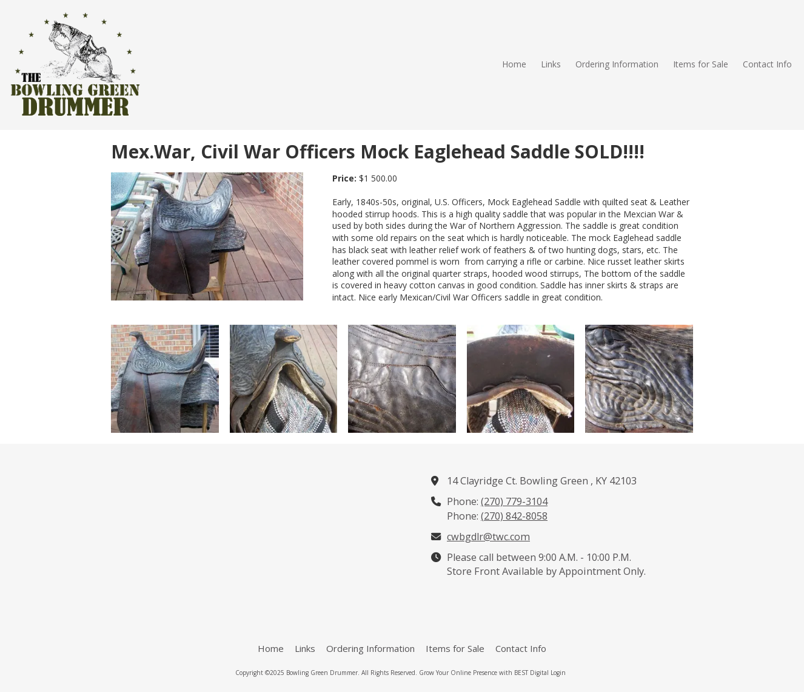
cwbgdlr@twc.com (488, 536)
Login (558, 672)
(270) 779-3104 (514, 501)
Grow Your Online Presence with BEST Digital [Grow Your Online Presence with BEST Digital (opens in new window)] (484, 672)
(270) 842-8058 (514, 516)
